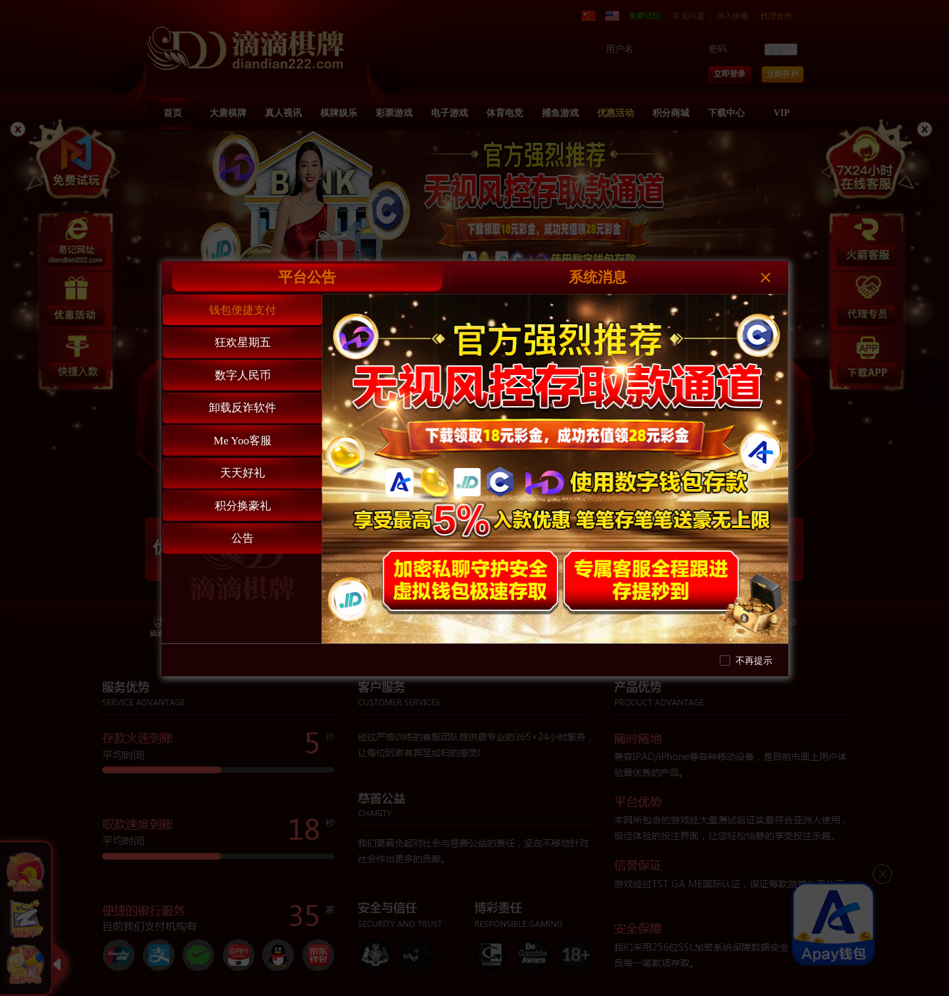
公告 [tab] (242, 538)
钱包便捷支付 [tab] (242, 310)
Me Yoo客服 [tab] (243, 440)
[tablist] (241, 468)
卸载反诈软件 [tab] (242, 407)
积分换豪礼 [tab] (243, 506)
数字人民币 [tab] (243, 375)
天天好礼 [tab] (242, 473)
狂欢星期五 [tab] (243, 342)
